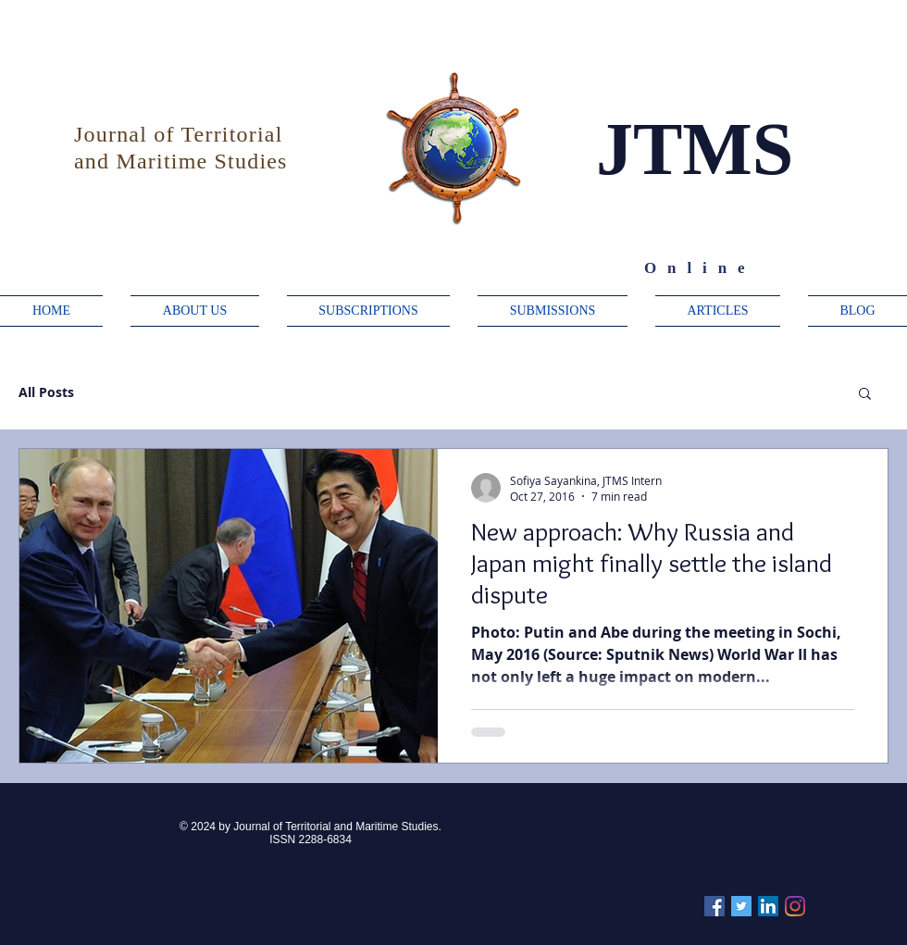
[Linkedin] (768, 906)
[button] (865, 394)
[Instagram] (795, 906)
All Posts (46, 392)
